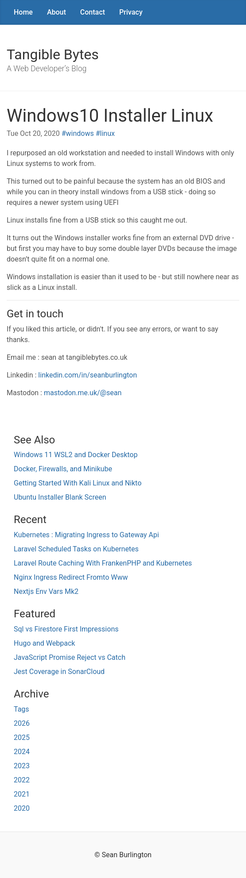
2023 (22, 766)
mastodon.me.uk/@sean (82, 393)
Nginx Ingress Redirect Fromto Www (71, 577)
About (56, 12)
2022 (22, 780)
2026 (22, 723)
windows (80, 133)
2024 (22, 751)
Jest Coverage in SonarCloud (59, 671)
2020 (22, 808)
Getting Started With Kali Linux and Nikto (77, 483)
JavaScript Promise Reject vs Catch (69, 657)
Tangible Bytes (53, 54)
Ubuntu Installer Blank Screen (60, 497)
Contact (92, 12)
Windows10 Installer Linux (110, 115)
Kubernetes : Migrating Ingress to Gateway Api (86, 535)
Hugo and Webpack (44, 643)
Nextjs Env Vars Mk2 (46, 591)
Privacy (131, 12)
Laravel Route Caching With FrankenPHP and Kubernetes (103, 563)
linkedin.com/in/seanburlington (87, 375)
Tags (21, 709)
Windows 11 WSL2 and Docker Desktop (75, 455)
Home (23, 12)
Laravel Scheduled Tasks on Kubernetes (76, 549)
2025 (22, 737)
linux (107, 133)
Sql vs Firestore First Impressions (66, 629)
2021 (22, 794)
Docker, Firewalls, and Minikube (63, 469)
